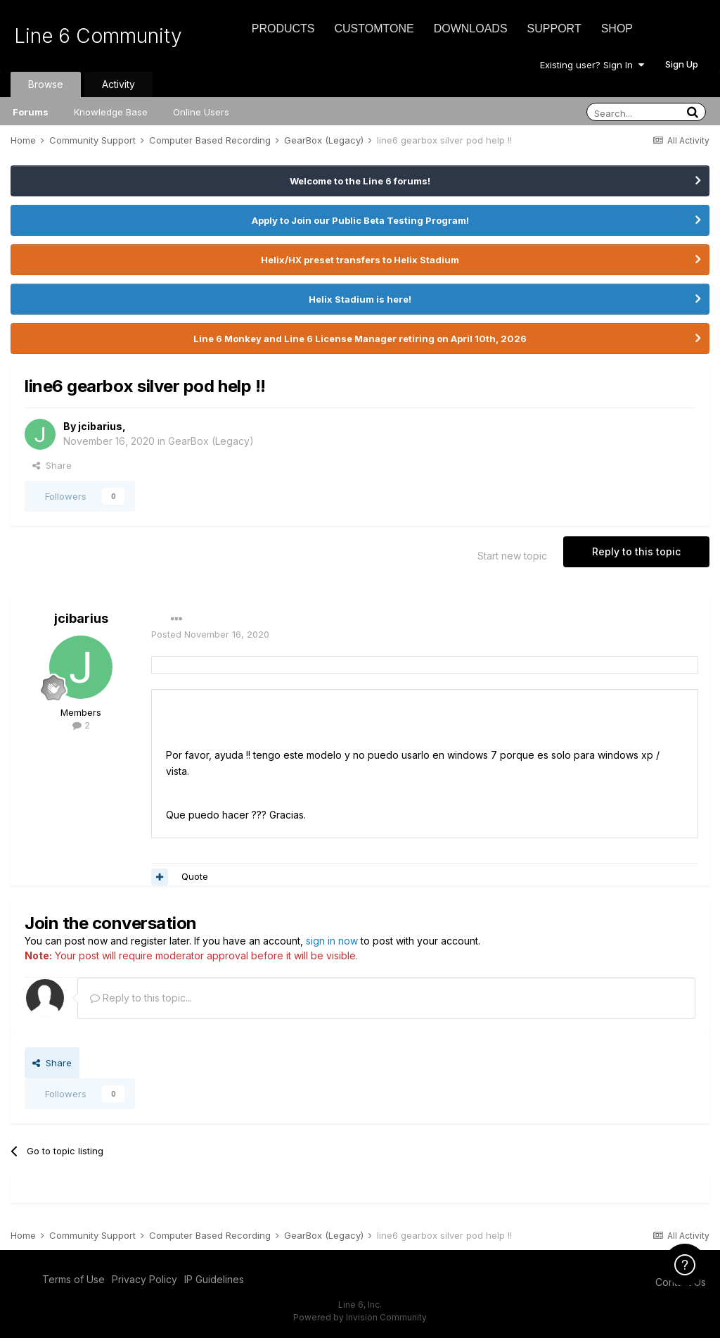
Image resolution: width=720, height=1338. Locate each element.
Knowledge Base (111, 112)
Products (283, 28)
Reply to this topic (636, 551)
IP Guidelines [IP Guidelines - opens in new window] (214, 1279)
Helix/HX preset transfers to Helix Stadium (360, 259)
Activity (118, 84)
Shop (617, 28)
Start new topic (512, 556)
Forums (31, 112)
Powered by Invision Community (360, 1317)
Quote (194, 876)
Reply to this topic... (141, 998)
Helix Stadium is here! (360, 299)
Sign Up (681, 64)
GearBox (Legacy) (211, 441)
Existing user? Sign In (592, 64)
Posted (210, 634)
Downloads (471, 28)
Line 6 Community (98, 36)
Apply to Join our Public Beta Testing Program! (360, 220)
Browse (45, 84)
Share (52, 465)
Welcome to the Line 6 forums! (360, 181)
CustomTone (373, 28)
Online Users (201, 112)
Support (554, 28)
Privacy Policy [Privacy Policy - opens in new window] (144, 1279)
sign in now (332, 941)
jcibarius (100, 426)
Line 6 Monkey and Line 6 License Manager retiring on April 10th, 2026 (360, 338)
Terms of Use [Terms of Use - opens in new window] (73, 1279)
